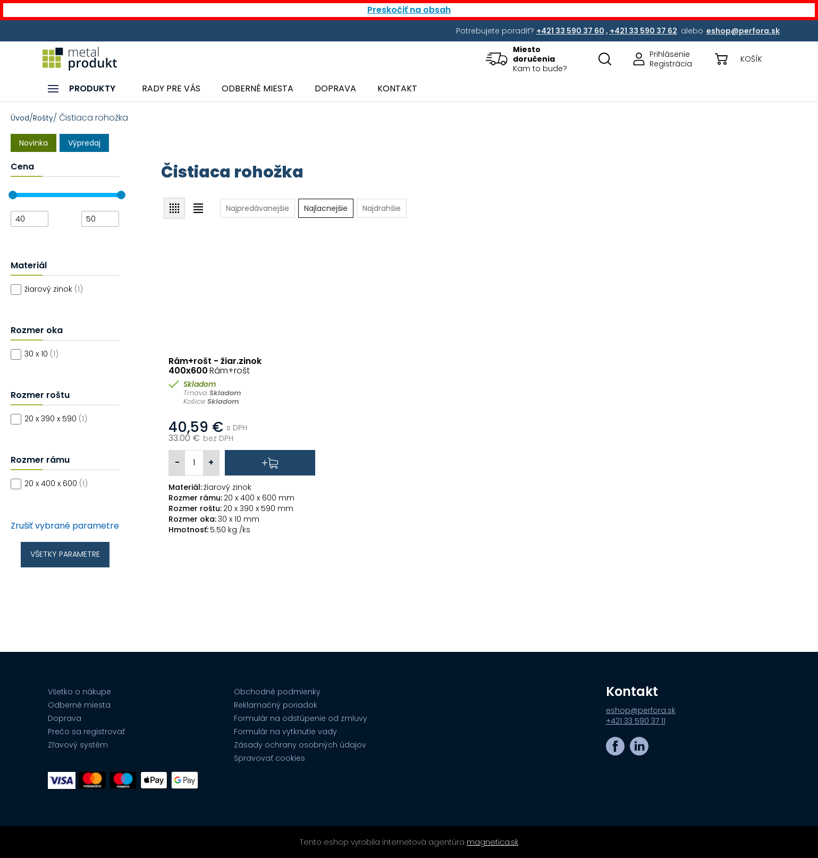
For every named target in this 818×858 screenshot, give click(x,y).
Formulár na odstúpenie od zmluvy (300, 718)
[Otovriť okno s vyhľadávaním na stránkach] (605, 58)
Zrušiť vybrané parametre (65, 526)
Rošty (43, 118)
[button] (533, 58)
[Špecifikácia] (241, 529)
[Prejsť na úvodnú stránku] (80, 59)
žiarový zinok (53, 289)
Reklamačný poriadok (275, 705)
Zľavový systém (78, 745)
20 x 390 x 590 (55, 418)
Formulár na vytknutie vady (285, 731)
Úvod (20, 118)
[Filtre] (86, 391)
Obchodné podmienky (277, 691)
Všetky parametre (65, 554)
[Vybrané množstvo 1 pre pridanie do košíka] (194, 463)
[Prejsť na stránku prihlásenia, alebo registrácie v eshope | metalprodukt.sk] (659, 58)
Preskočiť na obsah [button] (409, 10)
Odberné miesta (79, 705)
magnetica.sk (492, 842)
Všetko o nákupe (79, 691)
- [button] (177, 462)
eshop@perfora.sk (641, 710)
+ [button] (211, 462)
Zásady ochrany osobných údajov (300, 745)
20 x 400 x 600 (56, 483)
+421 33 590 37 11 (635, 721)
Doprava (64, 718)
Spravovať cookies (269, 758)
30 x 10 (41, 354)
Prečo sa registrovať (86, 731)
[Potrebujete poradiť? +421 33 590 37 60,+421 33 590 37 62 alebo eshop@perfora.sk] (571, 31)
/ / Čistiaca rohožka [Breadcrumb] (69, 118)
